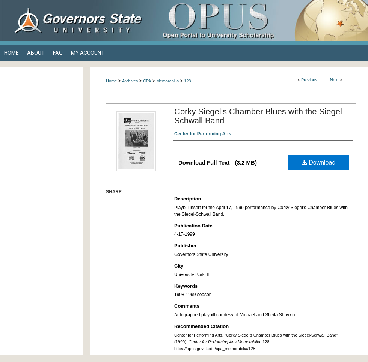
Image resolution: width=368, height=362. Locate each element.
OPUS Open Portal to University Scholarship (259, 20)
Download (319, 162)
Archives (130, 81)
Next (334, 80)
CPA (147, 81)
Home (111, 81)
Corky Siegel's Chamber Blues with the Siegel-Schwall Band (259, 116)
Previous (309, 80)
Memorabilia (167, 81)
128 (187, 81)
